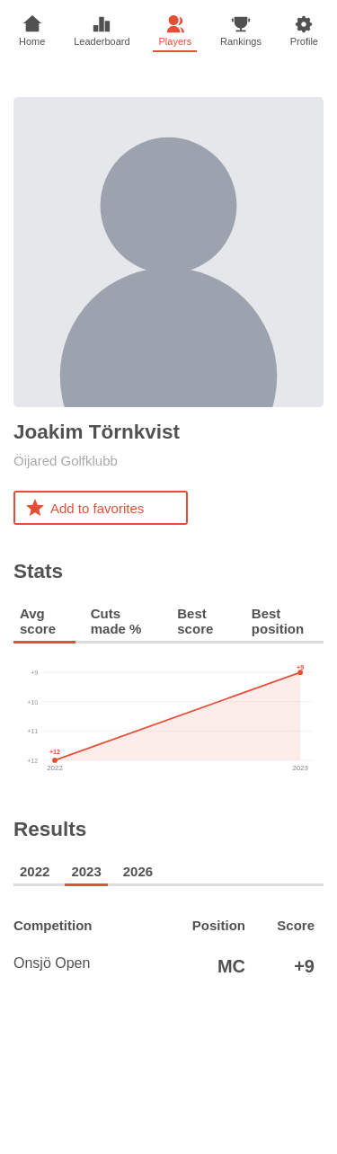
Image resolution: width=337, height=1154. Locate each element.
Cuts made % (116, 621)
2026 (138, 871)
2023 (86, 871)
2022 (34, 871)
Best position (278, 621)
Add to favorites (84, 508)
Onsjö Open (81, 966)
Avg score (38, 621)
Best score (195, 621)
